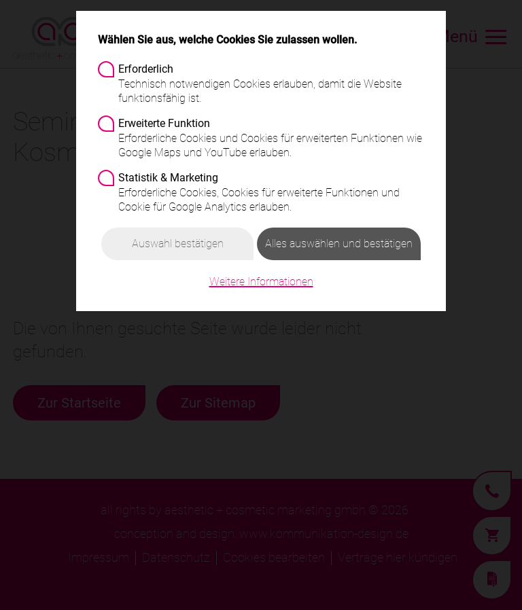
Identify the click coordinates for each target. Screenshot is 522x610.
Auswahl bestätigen (178, 243)
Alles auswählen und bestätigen (339, 243)
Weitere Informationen (261, 281)
